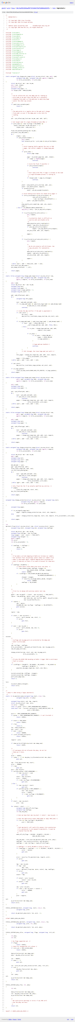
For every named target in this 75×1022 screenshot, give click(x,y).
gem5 (4, 8)
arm (8, 8)
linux (13, 8)
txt (68, 1019)
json (72, 1019)
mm (54, 8)
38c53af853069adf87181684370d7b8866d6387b (32, 8)
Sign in (71, 2)
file (35, 12)
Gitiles (10, 1019)
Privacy (14, 1019)
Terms (19, 1019)
